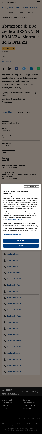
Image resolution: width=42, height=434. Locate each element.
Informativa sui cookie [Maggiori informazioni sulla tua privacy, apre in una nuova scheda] (15, 219)
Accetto (21, 245)
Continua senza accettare (31, 186)
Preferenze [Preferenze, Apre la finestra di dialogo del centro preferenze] (21, 240)
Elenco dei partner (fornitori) (12, 234)
